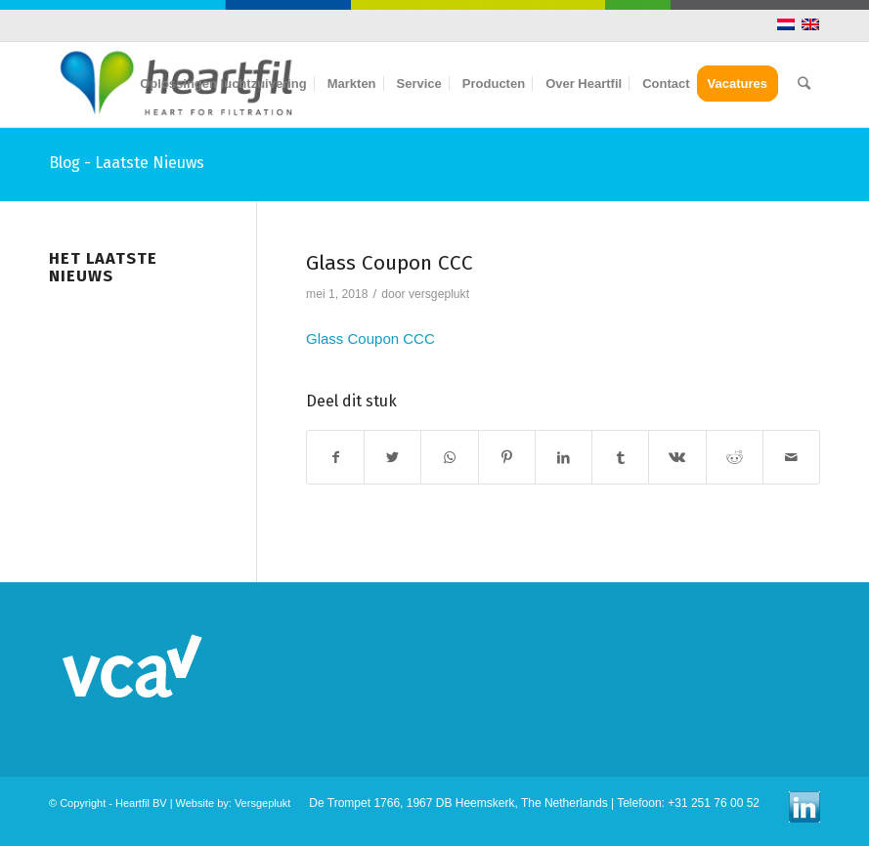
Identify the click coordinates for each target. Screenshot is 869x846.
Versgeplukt (262, 803)
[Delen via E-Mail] (791, 458)
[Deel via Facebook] (335, 458)
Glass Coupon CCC (389, 262)
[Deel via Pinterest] (507, 458)
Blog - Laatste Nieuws (126, 162)
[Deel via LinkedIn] (563, 458)
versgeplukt (439, 294)
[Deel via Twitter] (392, 458)
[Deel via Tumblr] (620, 458)
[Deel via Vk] (677, 458)
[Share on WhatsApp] (449, 458)
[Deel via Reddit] (734, 458)
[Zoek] (804, 84)
